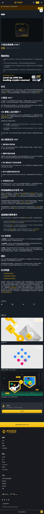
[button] (41, 2)
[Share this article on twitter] (2, 304)
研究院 (3, 467)
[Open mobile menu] (41, 2)
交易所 (3, 457)
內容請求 (4, 486)
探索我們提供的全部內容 (22, 424)
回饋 (3, 488)
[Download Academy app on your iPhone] (5, 494)
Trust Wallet (4, 469)
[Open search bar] (33, 2)
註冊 (37, 2)
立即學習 (40, 8)
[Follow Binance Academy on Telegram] (6, 499)
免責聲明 (4, 483)
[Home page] (18, 3)
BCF (3, 459)
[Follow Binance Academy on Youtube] (8, 499)
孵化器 (3, 462)
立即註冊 (22, 411)
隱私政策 (4, 481)
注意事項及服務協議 (6, 478)
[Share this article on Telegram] (23, 304)
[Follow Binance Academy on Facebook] (2, 499)
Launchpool (4, 464)
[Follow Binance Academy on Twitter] (4, 499)
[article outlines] (41, 10)
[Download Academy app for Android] (14, 494)
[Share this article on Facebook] (12, 304)
